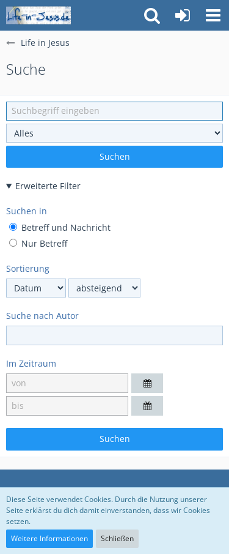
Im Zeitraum (31, 363)
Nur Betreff (38, 243)
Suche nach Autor (42, 315)
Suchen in (26, 211)
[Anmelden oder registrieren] (182, 15)
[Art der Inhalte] (114, 133)
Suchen (115, 156)
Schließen (117, 538)
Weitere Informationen (49, 538)
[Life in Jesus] (38, 15)
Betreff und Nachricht (60, 227)
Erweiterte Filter (48, 186)
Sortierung (27, 268)
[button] (213, 15)
